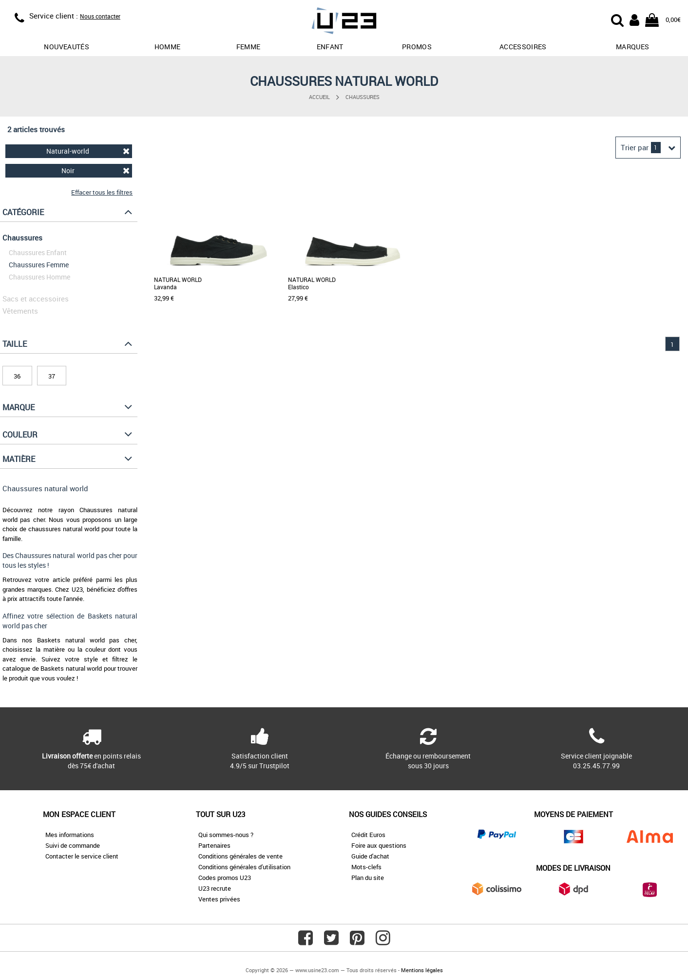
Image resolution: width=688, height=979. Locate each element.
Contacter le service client (81, 856)
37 (51, 376)
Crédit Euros (368, 834)
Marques (632, 46)
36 (17, 376)
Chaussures (362, 96)
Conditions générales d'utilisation (244, 866)
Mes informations (69, 834)
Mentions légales (422, 970)
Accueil (319, 96)
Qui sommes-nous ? (225, 834)
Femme (248, 46)
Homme (167, 46)
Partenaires (214, 845)
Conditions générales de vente (240, 856)
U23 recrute (214, 888)
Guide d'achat (370, 856)
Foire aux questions (378, 845)
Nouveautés (66, 46)
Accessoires (523, 46)
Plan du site (367, 877)
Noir (95, 170)
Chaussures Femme (39, 264)
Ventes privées (219, 899)
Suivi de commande (72, 845)
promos (417, 46)
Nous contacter (100, 16)
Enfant (330, 46)
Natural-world (88, 151)
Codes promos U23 (224, 877)
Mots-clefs (366, 866)
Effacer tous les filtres (102, 192)
